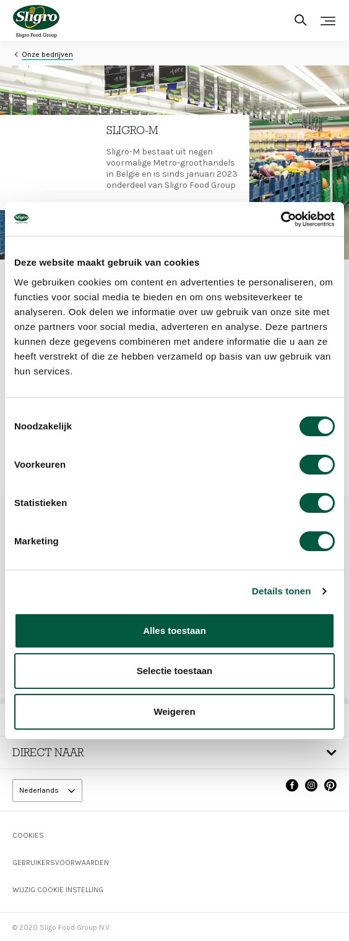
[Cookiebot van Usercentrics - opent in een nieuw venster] (280, 219)
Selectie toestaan (175, 670)
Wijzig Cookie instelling (57, 889)
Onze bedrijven (47, 54)
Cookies (28, 835)
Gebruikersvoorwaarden (60, 862)
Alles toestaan (174, 630)
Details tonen (281, 591)
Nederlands (40, 790)
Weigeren (174, 711)
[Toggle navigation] (328, 21)
